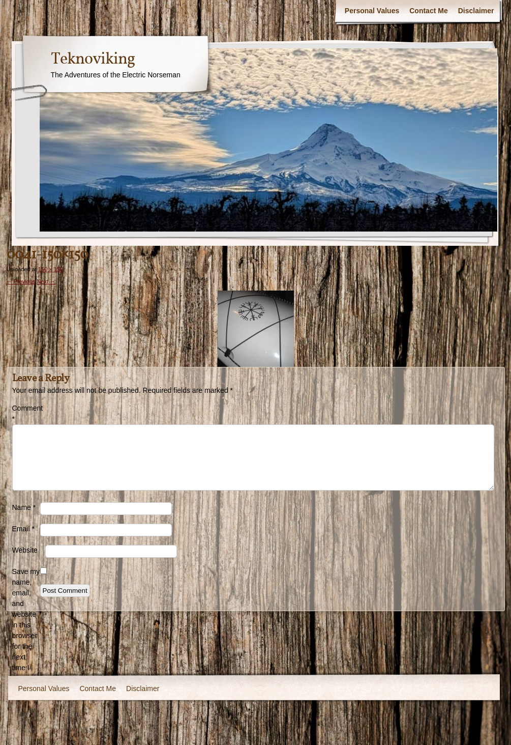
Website (25, 550)
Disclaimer (476, 11)
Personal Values (372, 11)
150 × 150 (50, 269)
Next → (46, 281)
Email (23, 529)
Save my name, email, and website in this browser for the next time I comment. (26, 624)
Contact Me (428, 11)
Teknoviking (93, 59)
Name (24, 507)
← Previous (21, 281)
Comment (26, 413)
